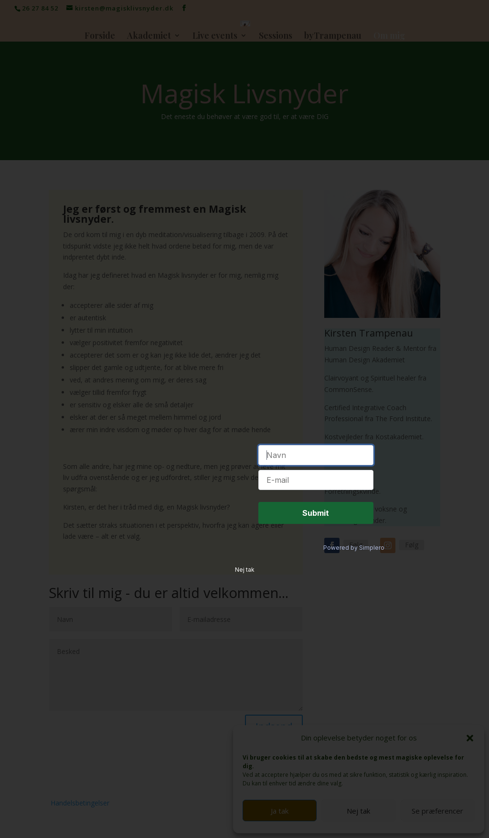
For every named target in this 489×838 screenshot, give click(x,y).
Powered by (353, 458)
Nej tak (245, 480)
